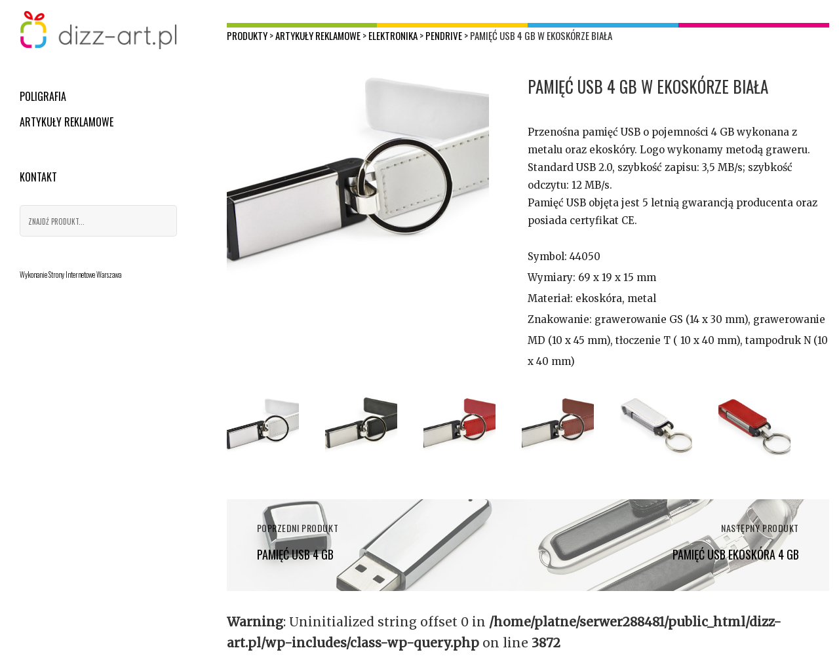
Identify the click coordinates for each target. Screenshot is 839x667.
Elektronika (393, 35)
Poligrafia (43, 96)
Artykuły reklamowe (66, 122)
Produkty (247, 35)
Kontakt (38, 177)
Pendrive (443, 35)
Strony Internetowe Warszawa (85, 274)
